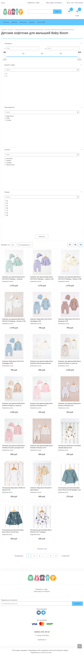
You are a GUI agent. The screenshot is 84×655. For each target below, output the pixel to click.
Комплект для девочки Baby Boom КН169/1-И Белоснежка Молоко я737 (41, 364)
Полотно (7, 150)
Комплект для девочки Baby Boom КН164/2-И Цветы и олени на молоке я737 (69, 364)
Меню (3, 3)
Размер (6, 192)
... (45, 556)
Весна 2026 (41, 22)
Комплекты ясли (7, 282)
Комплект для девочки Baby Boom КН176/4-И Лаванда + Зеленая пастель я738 (13, 279)
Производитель (9, 107)
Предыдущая (19, 556)
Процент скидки (9, 65)
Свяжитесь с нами (41, 589)
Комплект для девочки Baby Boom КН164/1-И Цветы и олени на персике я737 (13, 406)
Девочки (14, 22)
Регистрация (79, 3)
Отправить (77, 604)
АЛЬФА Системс (46, 653)
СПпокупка (8, 44)
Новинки (32, 22)
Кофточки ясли (63, 450)
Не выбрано (58, 3)
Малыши (6, 22)
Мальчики (23, 22)
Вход (68, 3)
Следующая (65, 556)
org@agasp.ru (42, 640)
